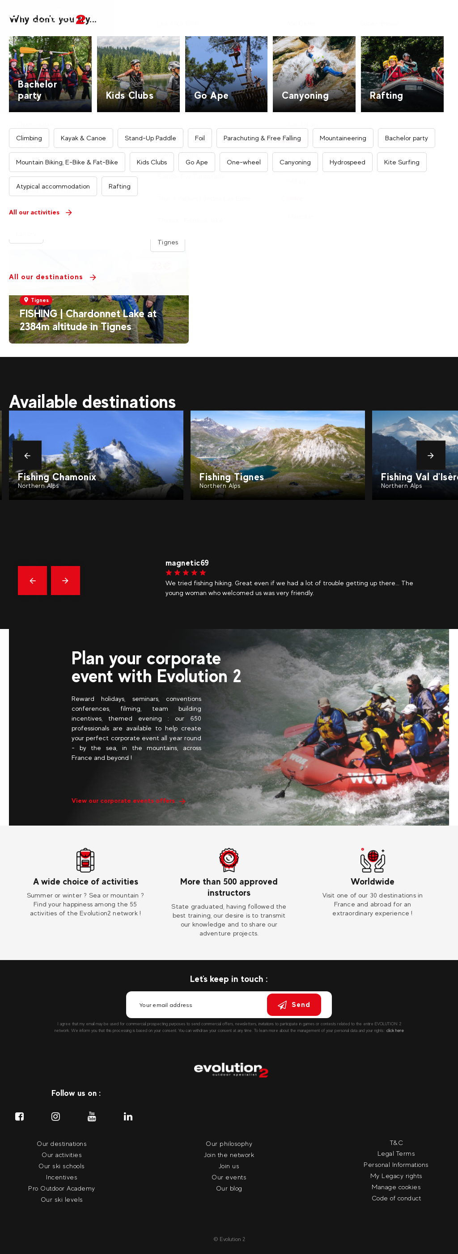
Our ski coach (251, 17)
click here (395, 1030)
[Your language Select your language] (439, 18)
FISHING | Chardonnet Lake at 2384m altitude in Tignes (88, 319)
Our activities (125, 17)
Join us (229, 1166)
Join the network (229, 1154)
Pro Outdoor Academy (61, 1188)
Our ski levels (62, 1199)
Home (183, 59)
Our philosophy (229, 1143)
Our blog (229, 1188)
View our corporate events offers (129, 800)
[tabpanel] (85, 883)
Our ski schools (61, 1166)
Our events (347, 17)
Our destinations (188, 17)
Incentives (301, 17)
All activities (223, 59)
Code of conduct (396, 1198)
